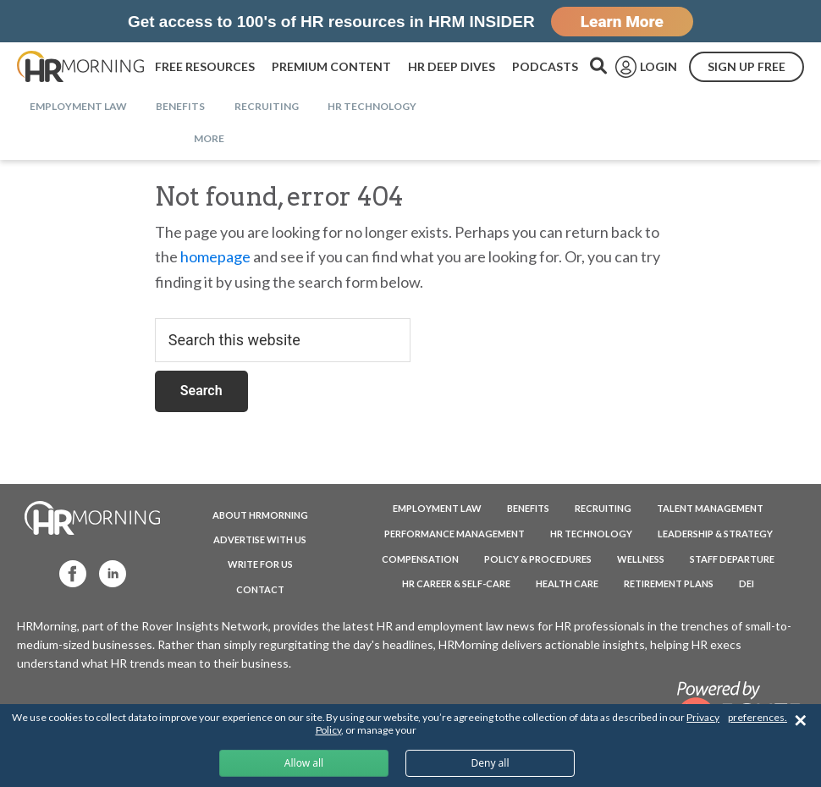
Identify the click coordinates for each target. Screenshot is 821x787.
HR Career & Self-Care (456, 583)
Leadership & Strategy (715, 533)
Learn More (622, 21)
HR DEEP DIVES (451, 66)
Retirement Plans (669, 583)
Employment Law (437, 508)
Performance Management (454, 533)
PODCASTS (545, 66)
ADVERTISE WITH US (259, 539)
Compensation (420, 558)
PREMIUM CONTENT (331, 66)
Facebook (65, 572)
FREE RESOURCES (205, 66)
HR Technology (591, 533)
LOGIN (658, 66)
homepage (215, 256)
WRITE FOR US (260, 564)
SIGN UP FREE (746, 66)
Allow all (303, 763)
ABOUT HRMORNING (260, 514)
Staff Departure (732, 558)
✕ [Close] (800, 720)
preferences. (757, 717)
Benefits (528, 508)
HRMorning (80, 67)
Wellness (640, 558)
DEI (746, 583)
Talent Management (710, 508)
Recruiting (603, 508)
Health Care (567, 583)
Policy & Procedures (538, 558)
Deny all (490, 763)
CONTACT (260, 589)
